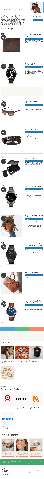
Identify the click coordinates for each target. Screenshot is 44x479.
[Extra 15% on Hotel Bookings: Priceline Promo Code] (7, 420)
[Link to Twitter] (9, 474)
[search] (42, 1)
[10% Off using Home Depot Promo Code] (36, 400)
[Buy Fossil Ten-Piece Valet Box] (11, 168)
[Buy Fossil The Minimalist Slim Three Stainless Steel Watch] (11, 253)
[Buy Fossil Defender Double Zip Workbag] (11, 225)
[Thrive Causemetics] (22, 448)
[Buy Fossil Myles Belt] (11, 139)
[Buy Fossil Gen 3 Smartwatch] (11, 196)
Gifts (29, 473)
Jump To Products (38, 19)
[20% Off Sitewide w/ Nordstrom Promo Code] (22, 400)
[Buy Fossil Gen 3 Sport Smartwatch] (11, 73)
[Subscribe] (40, 461)
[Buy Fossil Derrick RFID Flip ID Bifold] (11, 44)
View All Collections (22, 329)
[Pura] (36, 448)
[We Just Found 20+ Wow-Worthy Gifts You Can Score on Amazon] (22, 354)
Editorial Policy (38, 470)
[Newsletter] (41, 1)
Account (37, 468)
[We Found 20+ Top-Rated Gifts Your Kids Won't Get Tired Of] (7, 375)
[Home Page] (4, 0)
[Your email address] (33, 461)
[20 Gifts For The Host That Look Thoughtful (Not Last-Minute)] (36, 354)
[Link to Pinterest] (5, 474)
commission (37, 17)
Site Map (37, 473)
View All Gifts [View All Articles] (3, 386)
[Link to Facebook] (1, 474)
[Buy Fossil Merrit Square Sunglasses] (11, 110)
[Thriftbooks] (8, 448)
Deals (30, 468)
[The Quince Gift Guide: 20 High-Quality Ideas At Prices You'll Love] (7, 355)
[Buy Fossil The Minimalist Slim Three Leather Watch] (11, 310)
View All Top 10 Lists (7, 329)
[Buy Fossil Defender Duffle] (11, 282)
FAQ (36, 471)
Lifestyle (30, 472)
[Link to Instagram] (3, 474)
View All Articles (36, 329)
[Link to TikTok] (7, 474)
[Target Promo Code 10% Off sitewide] (7, 400)
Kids (29, 471)
